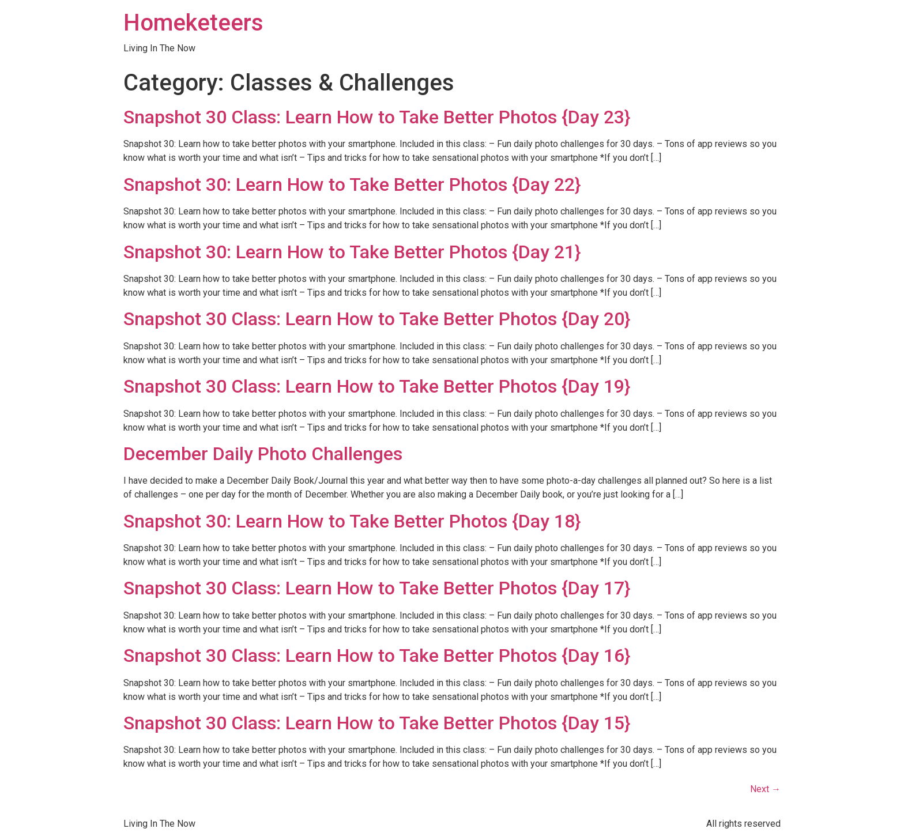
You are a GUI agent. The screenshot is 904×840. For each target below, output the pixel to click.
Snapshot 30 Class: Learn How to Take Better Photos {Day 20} (376, 319)
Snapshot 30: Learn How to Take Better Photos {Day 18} (352, 521)
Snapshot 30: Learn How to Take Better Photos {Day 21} (352, 252)
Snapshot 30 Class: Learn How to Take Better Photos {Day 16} (376, 655)
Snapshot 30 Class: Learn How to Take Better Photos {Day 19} (376, 386)
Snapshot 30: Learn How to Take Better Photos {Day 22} (352, 184)
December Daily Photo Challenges (262, 454)
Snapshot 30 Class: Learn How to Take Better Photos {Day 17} (376, 588)
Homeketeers (193, 22)
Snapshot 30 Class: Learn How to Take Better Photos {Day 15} (376, 723)
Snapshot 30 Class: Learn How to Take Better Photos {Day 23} (376, 117)
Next (765, 789)
